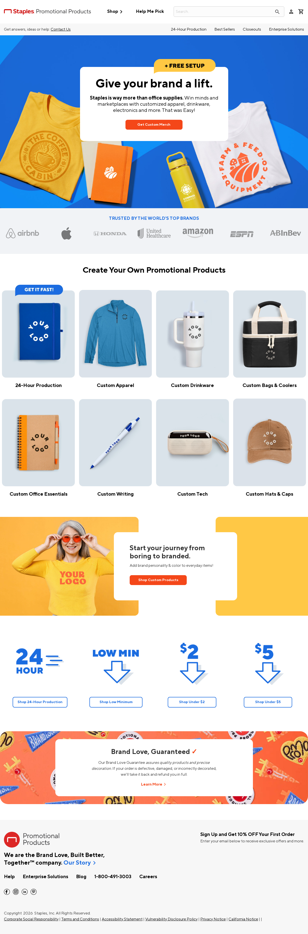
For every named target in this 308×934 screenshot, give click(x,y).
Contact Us (61, 29)
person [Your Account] (291, 12)
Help (9, 876)
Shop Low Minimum (116, 702)
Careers (148, 876)
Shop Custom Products (158, 580)
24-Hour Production (188, 29)
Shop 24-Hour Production (40, 702)
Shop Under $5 (268, 702)
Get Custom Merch (153, 124)
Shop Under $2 (192, 702)
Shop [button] (116, 11)
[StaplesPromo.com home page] (47, 12)
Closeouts (252, 29)
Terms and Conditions (80, 919)
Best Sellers (224, 29)
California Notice (243, 919)
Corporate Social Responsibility (31, 919)
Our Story (77, 863)
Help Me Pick (150, 11)
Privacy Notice (213, 919)
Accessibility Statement (122, 919)
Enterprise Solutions (286, 29)
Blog (81, 876)
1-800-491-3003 (112, 876)
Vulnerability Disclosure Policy (171, 919)
